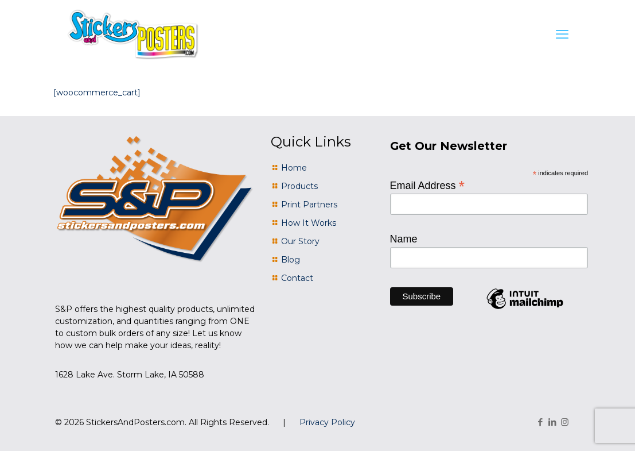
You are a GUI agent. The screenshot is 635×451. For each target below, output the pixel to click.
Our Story (300, 241)
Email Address (427, 185)
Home (294, 168)
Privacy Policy (327, 422)
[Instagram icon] (564, 422)
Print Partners (309, 204)
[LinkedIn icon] (552, 422)
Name (404, 239)
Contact (297, 278)
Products (299, 186)
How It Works (308, 223)
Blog (290, 260)
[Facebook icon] (540, 422)
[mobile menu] (562, 34)
